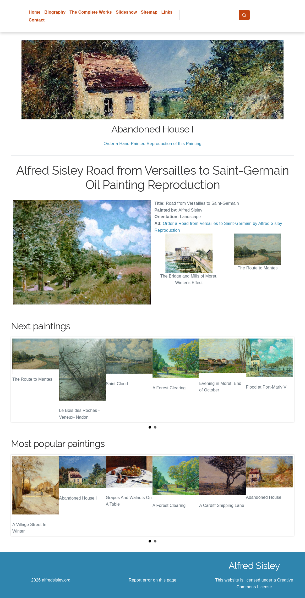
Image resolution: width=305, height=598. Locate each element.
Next (286, 379)
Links (167, 12)
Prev (19, 379)
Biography (55, 12)
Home (35, 12)
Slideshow (126, 12)
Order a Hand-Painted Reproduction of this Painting (152, 143)
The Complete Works (90, 12)
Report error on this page (152, 580)
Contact (37, 20)
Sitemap (149, 12)
